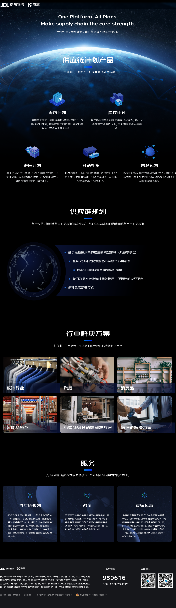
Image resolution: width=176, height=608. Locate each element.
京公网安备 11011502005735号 (91, 595)
